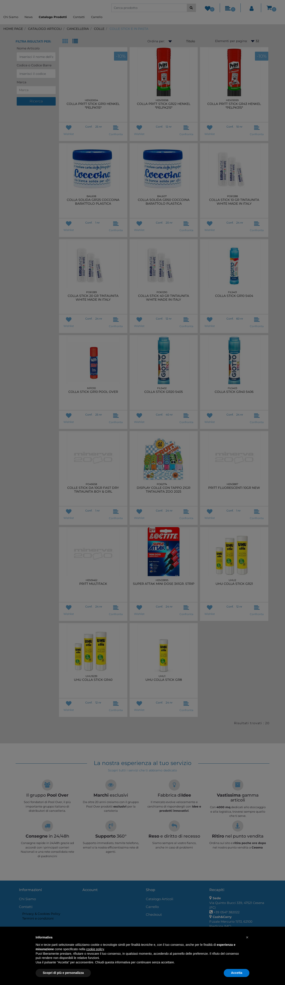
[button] (247, 937)
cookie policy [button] (95, 949)
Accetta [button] (236, 973)
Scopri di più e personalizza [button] (63, 973)
